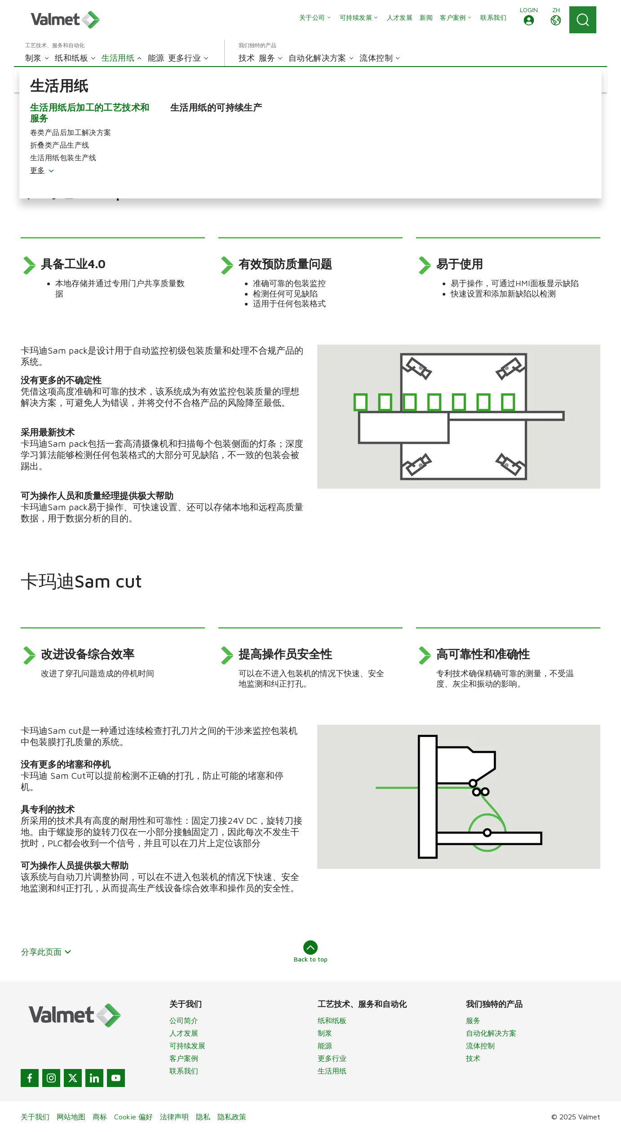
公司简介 (183, 1020)
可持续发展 (187, 1046)
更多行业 (332, 1058)
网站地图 (71, 1117)
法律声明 (174, 1117)
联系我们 (183, 1071)
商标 (100, 1117)
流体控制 (480, 1046)
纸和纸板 (332, 1020)
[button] (528, 19)
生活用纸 (332, 1071)
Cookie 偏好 (133, 1117)
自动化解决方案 (491, 1033)
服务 (473, 1020)
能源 (325, 1046)
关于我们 (35, 1117)
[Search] (582, 19)
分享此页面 (46, 952)
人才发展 (183, 1033)
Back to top (311, 951)
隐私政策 (231, 1117)
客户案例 (183, 1058)
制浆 (325, 1033)
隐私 (203, 1117)
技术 (473, 1058)
